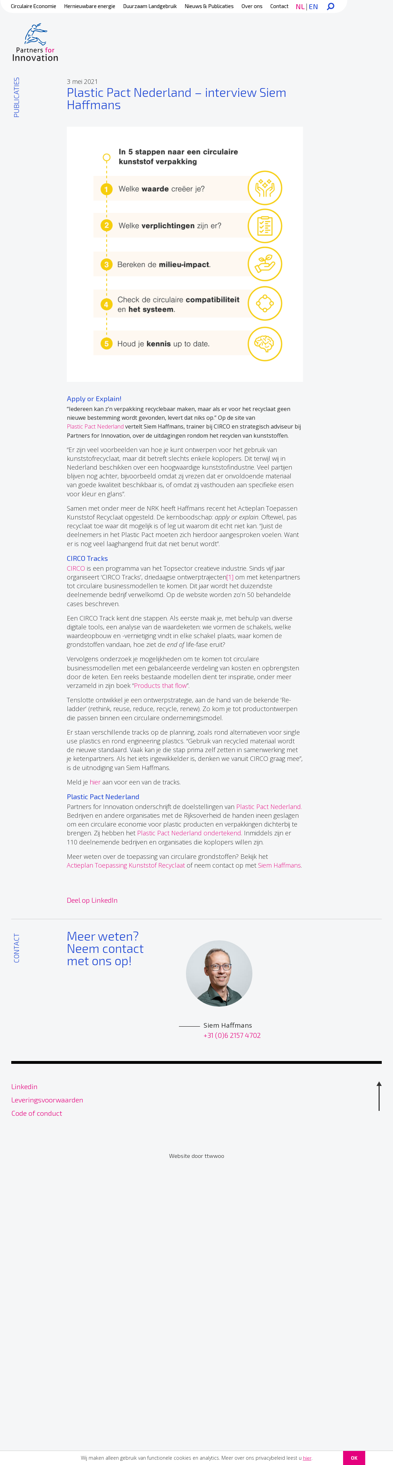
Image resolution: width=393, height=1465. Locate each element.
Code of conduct (36, 1111)
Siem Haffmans (279, 865)
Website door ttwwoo (196, 1154)
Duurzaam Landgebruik (150, 6)
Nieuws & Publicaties (209, 6)
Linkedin (24, 1084)
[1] (229, 577)
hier (307, 1458)
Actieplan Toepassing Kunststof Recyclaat (126, 865)
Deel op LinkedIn (92, 900)
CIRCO (76, 568)
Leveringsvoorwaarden (47, 1098)
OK (354, 1458)
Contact (279, 6)
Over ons (252, 6)
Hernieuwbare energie (89, 6)
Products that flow (160, 685)
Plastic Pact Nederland (95, 426)
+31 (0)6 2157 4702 (232, 1033)
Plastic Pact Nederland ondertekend (189, 833)
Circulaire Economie (33, 6)
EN (313, 6)
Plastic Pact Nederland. (269, 806)
